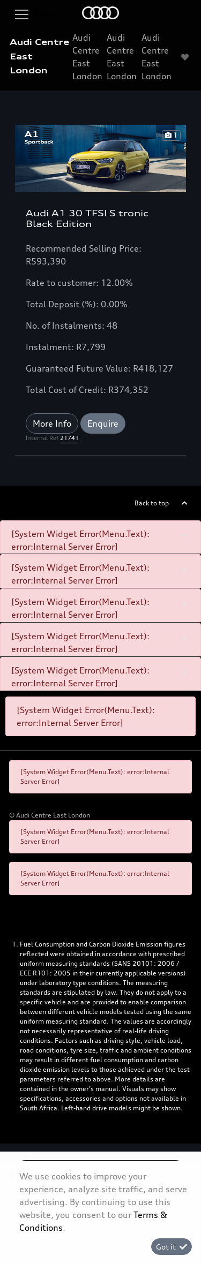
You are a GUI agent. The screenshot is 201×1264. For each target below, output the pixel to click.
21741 (69, 438)
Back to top (152, 503)
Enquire (102, 423)
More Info (52, 423)
